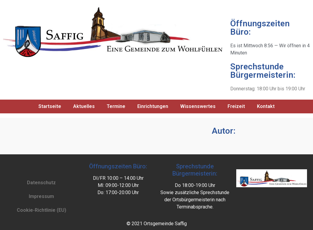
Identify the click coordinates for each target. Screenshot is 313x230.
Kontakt (266, 106)
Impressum (41, 196)
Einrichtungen (152, 106)
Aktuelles (84, 106)
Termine (116, 106)
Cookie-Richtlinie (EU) (41, 210)
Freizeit (236, 106)
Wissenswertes (198, 106)
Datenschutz (41, 182)
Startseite (49, 106)
